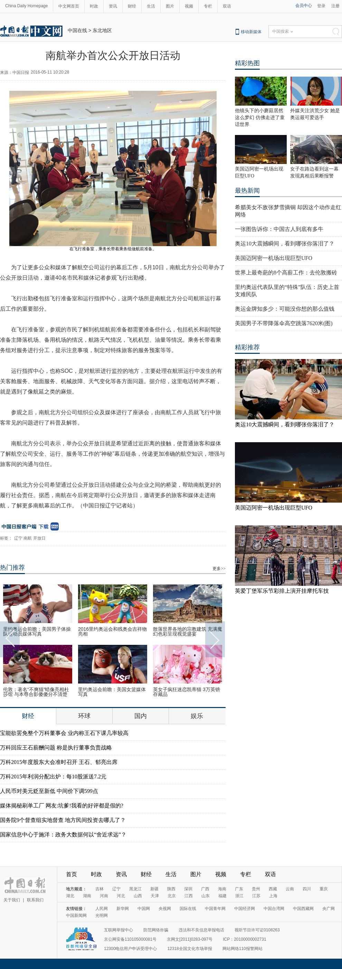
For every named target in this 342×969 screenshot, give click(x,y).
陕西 (171, 888)
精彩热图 (247, 63)
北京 (172, 895)
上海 (273, 895)
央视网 (165, 908)
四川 (307, 888)
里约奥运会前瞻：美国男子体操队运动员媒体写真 (37, 631)
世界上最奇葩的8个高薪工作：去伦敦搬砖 (286, 272)
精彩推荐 (247, 347)
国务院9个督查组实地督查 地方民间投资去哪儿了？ (63, 820)
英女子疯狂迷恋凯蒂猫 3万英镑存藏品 (186, 692)
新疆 (154, 888)
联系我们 (35, 900)
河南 (104, 895)
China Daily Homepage (26, 5)
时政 (94, 6)
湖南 (87, 895)
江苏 (256, 895)
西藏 (273, 888)
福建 (222, 895)
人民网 (101, 908)
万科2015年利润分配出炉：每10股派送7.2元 (53, 776)
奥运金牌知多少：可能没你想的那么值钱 (284, 309)
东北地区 (102, 30)
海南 (222, 888)
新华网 (122, 908)
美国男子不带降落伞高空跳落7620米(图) (284, 323)
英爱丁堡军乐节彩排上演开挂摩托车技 (282, 591)
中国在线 (77, 30)
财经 (132, 6)
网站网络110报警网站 (242, 948)
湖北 (70, 895)
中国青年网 (215, 908)
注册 (335, 5)
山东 (205, 895)
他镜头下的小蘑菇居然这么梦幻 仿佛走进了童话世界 (260, 117)
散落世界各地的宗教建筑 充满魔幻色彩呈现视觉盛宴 (187, 631)
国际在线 (188, 908)
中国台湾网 (274, 908)
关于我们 (11, 900)
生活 (151, 6)
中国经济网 (244, 908)
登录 (321, 5)
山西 (138, 895)
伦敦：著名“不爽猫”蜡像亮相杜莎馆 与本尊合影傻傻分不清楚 (36, 692)
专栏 (208, 6)
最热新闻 (247, 190)
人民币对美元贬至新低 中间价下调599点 (49, 791)
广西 (205, 888)
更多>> (219, 568)
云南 (290, 888)
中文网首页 (68, 6)
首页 (71, 874)
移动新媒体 (251, 31)
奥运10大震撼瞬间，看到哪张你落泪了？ (284, 243)
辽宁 (18, 538)
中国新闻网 (76, 915)
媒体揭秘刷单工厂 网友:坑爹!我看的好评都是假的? (61, 805)
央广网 (328, 908)
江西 (188, 895)
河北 (121, 895)
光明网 (101, 915)
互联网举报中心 (118, 930)
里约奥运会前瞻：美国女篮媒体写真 (112, 692)
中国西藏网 (303, 908)
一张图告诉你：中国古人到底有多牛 (279, 229)
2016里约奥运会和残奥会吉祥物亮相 (112, 631)
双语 (227, 6)
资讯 (113, 6)
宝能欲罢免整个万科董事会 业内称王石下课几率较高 (64, 733)
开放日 (39, 538)
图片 (170, 6)
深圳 (188, 888)
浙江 (239, 895)
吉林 (99, 888)
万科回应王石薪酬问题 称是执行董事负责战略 (56, 747)
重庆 (324, 888)
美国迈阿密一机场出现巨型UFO (273, 258)
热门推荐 (12, 567)
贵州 (256, 888)
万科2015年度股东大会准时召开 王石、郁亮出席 (58, 762)
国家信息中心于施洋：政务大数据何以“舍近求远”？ (63, 834)
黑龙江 (135, 888)
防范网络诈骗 (155, 930)
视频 (189, 6)
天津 (155, 895)
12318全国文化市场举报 (189, 948)
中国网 (143, 908)
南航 (27, 538)
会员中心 (303, 5)
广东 (239, 888)
